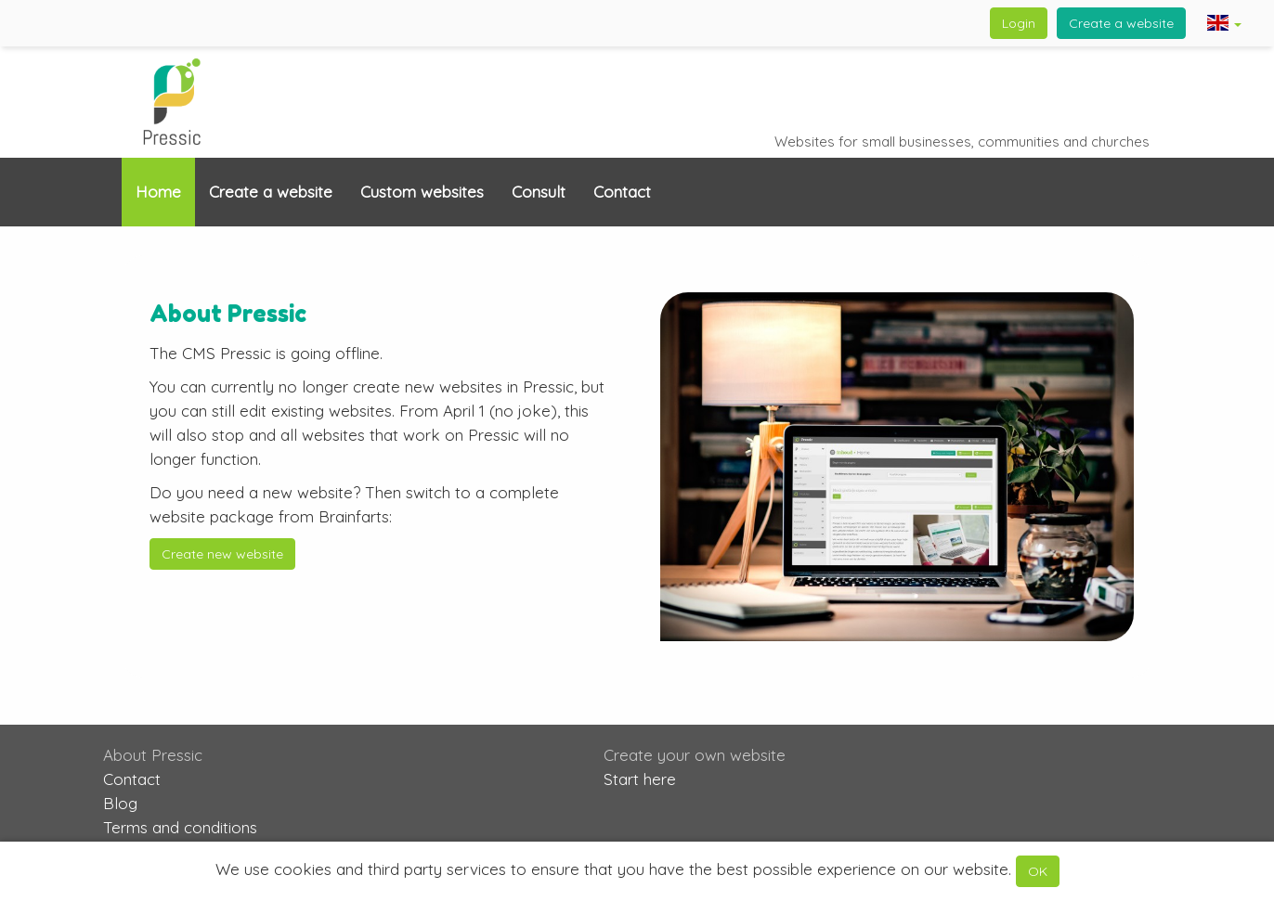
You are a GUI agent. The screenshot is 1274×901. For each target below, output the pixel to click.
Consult (539, 191)
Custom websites (422, 191)
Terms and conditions (180, 827)
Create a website (1121, 23)
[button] (1224, 25)
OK (1037, 871)
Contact (622, 191)
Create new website (222, 554)
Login (1018, 23)
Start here (640, 779)
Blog (120, 803)
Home (158, 191)
